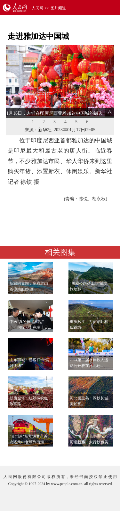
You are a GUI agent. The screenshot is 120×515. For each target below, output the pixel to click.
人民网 (37, 8)
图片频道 (58, 8)
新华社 (45, 129)
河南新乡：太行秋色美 (89, 442)
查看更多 (96, 454)
